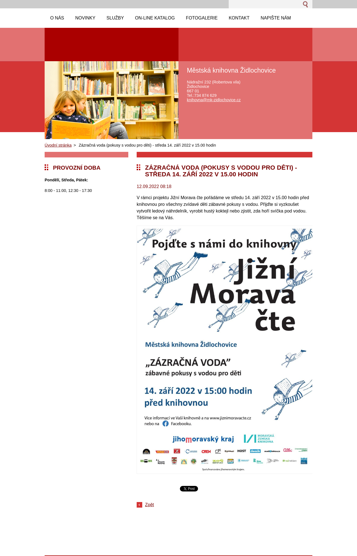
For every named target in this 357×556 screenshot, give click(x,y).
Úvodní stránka (58, 145)
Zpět (149, 504)
